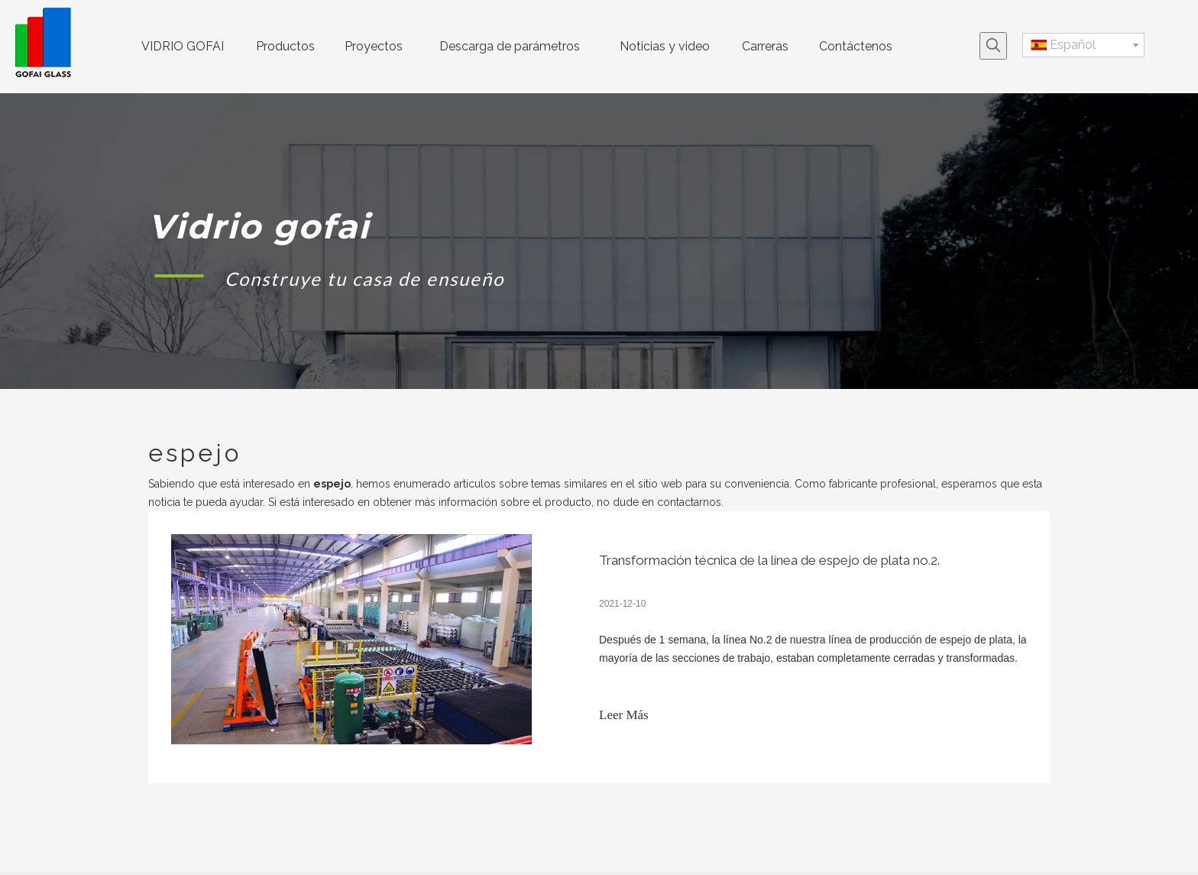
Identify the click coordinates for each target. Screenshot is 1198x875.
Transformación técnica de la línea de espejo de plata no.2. (769, 560)
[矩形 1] (179, 275)
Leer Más (624, 715)
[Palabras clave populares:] (993, 46)
